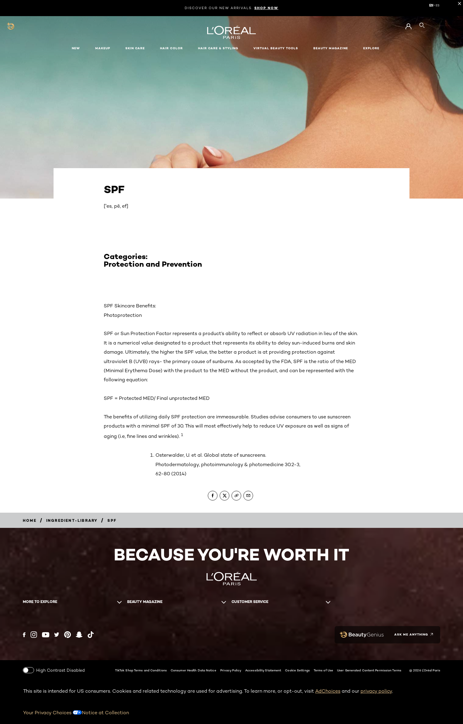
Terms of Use (323, 670)
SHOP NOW (266, 8)
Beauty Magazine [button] (330, 48)
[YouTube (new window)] (45, 634)
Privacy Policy (230, 670)
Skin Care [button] (135, 48)
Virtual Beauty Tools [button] (275, 48)
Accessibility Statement (263, 670)
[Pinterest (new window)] (67, 634)
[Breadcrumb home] (30, 520)
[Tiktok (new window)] (90, 634)
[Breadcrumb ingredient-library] (72, 520)
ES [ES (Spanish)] (438, 5)
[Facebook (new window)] (24, 634)
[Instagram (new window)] (33, 634)
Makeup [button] (102, 48)
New (76, 48)
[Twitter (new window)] (56, 634)
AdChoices (327, 691)
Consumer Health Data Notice (193, 670)
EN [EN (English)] (431, 5)
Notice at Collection (105, 712)
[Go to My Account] (408, 26)
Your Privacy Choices (52, 712)
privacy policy (376, 691)
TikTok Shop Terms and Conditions (141, 670)
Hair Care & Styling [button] (218, 48)
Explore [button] (371, 48)
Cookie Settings (297, 670)
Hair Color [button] (171, 48)
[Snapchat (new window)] (79, 634)
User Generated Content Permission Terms (369, 670)
